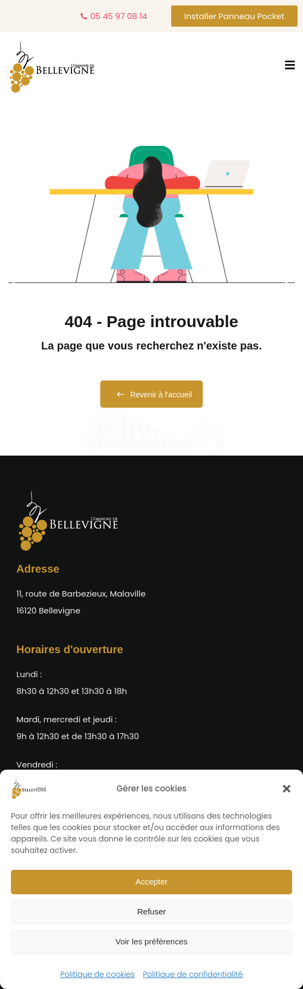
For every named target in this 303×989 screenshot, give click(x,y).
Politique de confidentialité (193, 974)
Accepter (151, 881)
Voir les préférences (152, 941)
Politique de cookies (97, 974)
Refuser (151, 911)
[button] (286, 788)
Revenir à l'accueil (151, 394)
